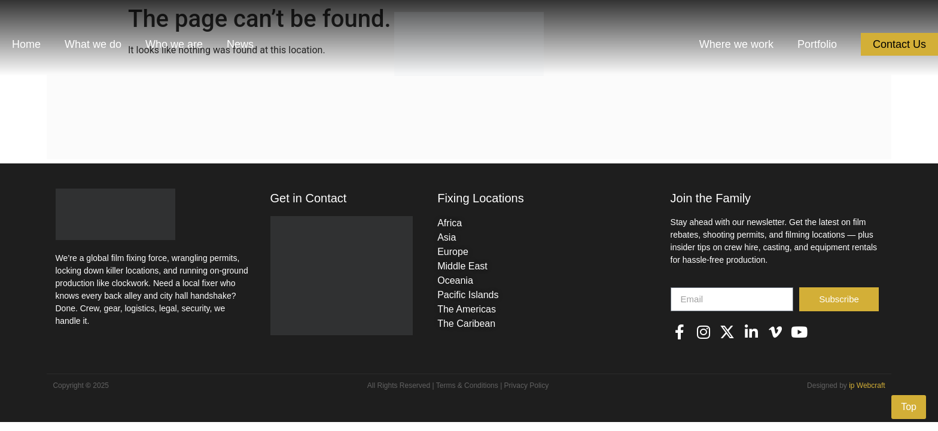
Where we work (736, 44)
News (240, 44)
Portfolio (817, 44)
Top (908, 407)
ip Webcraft (867, 385)
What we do (93, 44)
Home (26, 44)
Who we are (174, 44)
